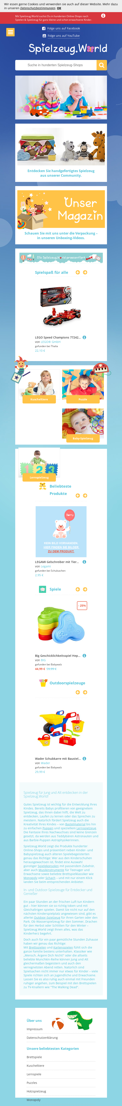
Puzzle (83, 399)
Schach (50, 878)
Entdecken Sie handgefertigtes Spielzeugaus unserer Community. (61, 173)
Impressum (35, 1029)
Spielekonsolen (48, 866)
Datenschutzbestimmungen (37, 8)
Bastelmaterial (75, 824)
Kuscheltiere (39, 399)
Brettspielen (37, 947)
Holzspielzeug (36, 1091)
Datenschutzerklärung (42, 1038)
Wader (45, 763)
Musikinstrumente (51, 870)
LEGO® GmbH (50, 342)
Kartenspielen (63, 947)
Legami (46, 566)
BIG (43, 660)
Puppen (48, 828)
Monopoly (30, 878)
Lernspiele (34, 1074)
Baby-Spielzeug (83, 438)
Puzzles (32, 1083)
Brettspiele (34, 1057)
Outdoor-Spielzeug (47, 918)
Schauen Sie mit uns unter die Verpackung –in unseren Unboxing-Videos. (61, 235)
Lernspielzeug (39, 477)
